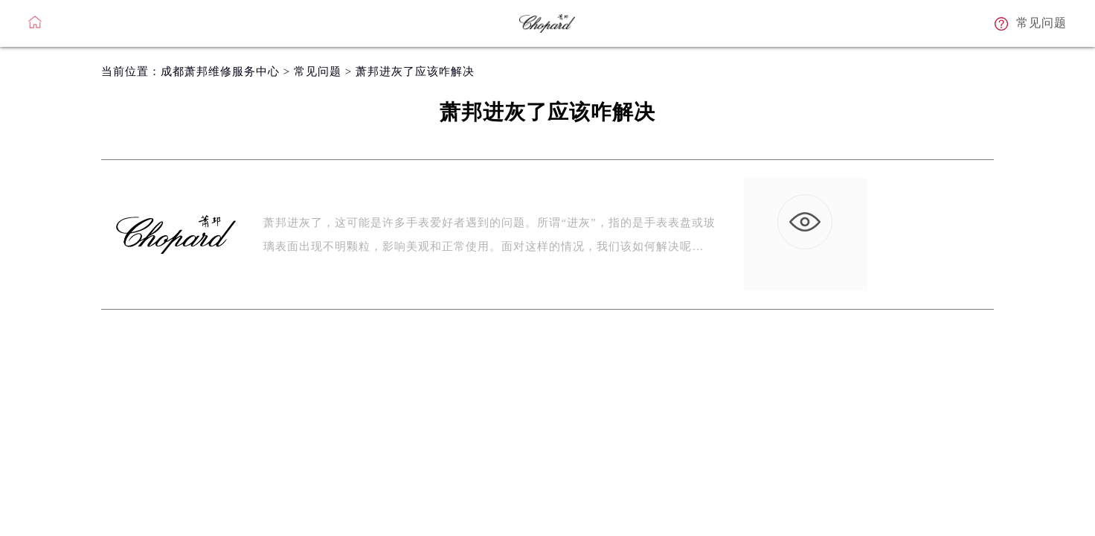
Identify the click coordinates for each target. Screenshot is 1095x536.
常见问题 (317, 71)
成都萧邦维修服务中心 (220, 71)
